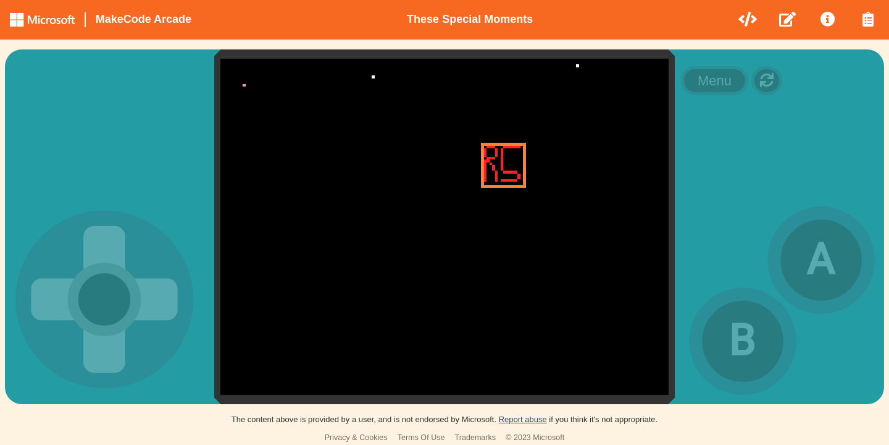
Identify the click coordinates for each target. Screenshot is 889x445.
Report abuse (523, 419)
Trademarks (475, 437)
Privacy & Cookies (356, 437)
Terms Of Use (421, 437)
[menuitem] (748, 20)
